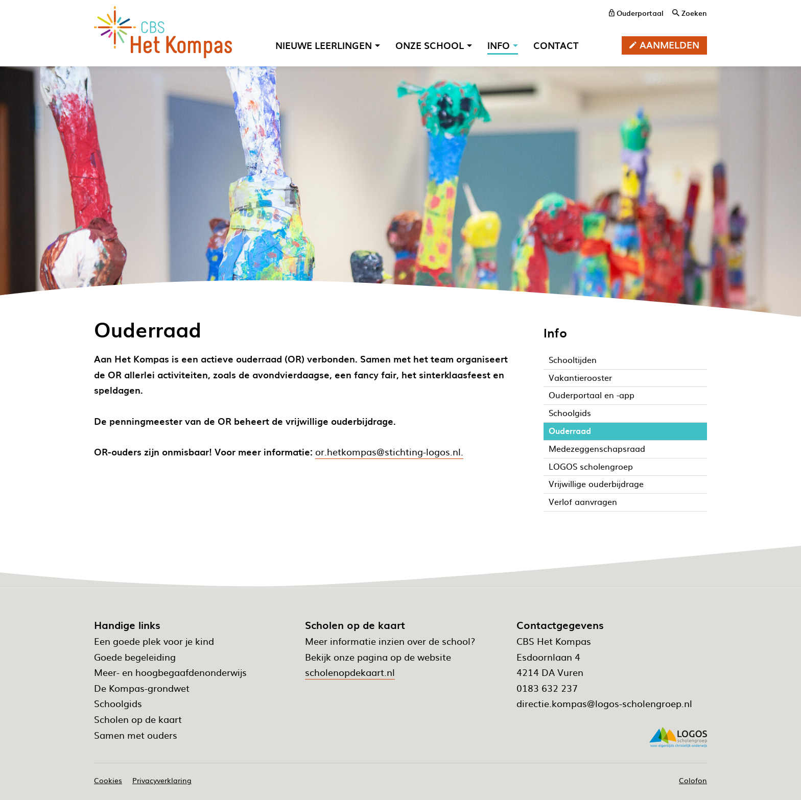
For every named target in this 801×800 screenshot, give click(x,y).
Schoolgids (118, 703)
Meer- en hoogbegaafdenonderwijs (170, 672)
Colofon (693, 780)
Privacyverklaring (162, 780)
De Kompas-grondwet (142, 688)
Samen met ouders (135, 735)
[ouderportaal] (636, 13)
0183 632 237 (547, 688)
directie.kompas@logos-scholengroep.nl (604, 703)
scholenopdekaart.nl (350, 672)
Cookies (108, 780)
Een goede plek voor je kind (154, 641)
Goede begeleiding (135, 657)
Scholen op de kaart (138, 719)
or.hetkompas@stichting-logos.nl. (389, 451)
